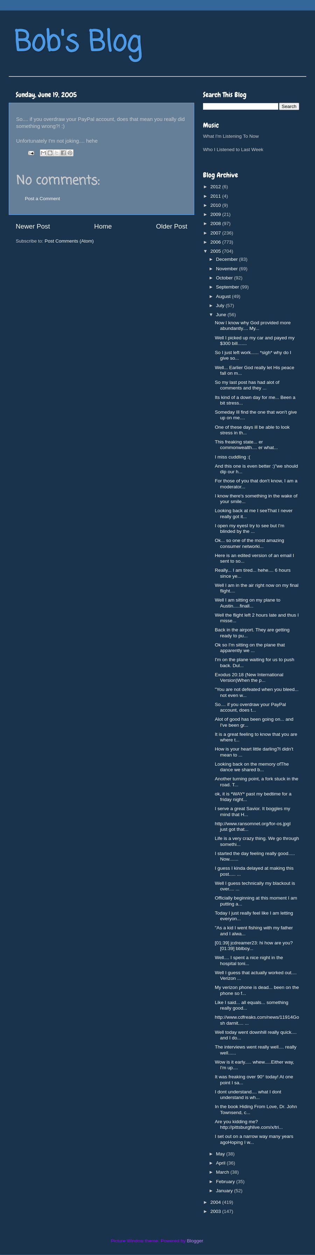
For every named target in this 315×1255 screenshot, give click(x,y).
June (221, 314)
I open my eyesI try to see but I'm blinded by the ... (249, 528)
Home (103, 226)
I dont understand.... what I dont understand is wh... (248, 1094)
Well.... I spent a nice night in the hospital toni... (249, 960)
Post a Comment (42, 198)
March (223, 1172)
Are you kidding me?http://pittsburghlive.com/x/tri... (249, 1124)
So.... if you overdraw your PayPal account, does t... (250, 707)
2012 (216, 186)
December (227, 259)
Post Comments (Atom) (69, 241)
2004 (216, 1202)
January (225, 1190)
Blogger (195, 1240)
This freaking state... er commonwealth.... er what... (246, 444)
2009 (216, 214)
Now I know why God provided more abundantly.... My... (253, 325)
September (228, 287)
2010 (216, 205)
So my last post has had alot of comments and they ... (247, 385)
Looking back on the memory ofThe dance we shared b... (252, 766)
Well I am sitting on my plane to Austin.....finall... (247, 602)
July (221, 305)
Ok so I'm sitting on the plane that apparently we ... (250, 647)
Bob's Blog (77, 43)
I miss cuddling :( (232, 457)
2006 (216, 242)
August (224, 296)
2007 (216, 233)
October (225, 277)
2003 (216, 1211)
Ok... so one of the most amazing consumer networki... (249, 543)
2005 (216, 251)
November (227, 268)
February (226, 1181)
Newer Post (33, 226)
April (221, 1163)
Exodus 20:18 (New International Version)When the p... (249, 677)
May (221, 1153)
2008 (216, 223)
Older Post (171, 226)
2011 (216, 196)
